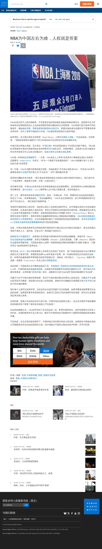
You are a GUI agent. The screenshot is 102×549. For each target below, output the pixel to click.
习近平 (86, 281)
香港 (18, 378)
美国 (40, 375)
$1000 (32, 356)
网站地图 (27, 519)
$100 (33, 350)
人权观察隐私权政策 (15, 519)
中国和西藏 (32, 375)
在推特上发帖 (67, 137)
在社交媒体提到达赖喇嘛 (21, 239)
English (19, 31)
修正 (4, 519)
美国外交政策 (49, 375)
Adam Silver (25, 160)
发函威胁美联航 (35, 269)
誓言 (14, 246)
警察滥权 (37, 128)
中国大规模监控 (36, 10)
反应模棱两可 (30, 157)
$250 (46, 350)
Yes (51, 19)
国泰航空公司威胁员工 (20, 236)
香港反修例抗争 (12, 10)
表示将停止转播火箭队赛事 (58, 152)
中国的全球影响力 (29, 378)
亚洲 (24, 375)
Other (46, 356)
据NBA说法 (27, 189)
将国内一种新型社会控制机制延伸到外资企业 (73, 266)
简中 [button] (76, 4)
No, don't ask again (62, 19)
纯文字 (33, 519)
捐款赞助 (87, 4)
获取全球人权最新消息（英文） (20, 500)
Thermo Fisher (79, 213)
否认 (28, 251)
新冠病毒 (24, 10)
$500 (19, 356)
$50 (19, 350)
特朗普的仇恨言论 (51, 128)
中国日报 (47, 146)
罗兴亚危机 (50, 10)
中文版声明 (25, 172)
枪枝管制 (26, 128)
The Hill (18, 42)
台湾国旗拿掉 (51, 260)
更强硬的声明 (39, 195)
